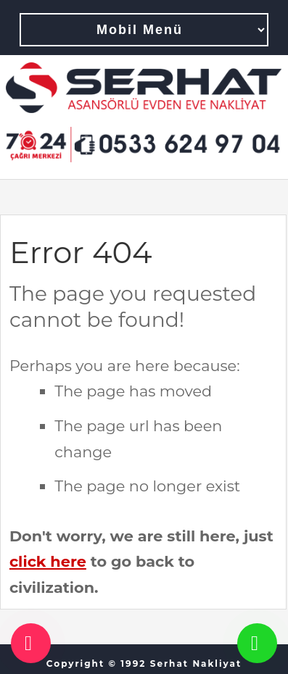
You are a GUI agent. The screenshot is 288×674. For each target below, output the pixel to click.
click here (47, 561)
